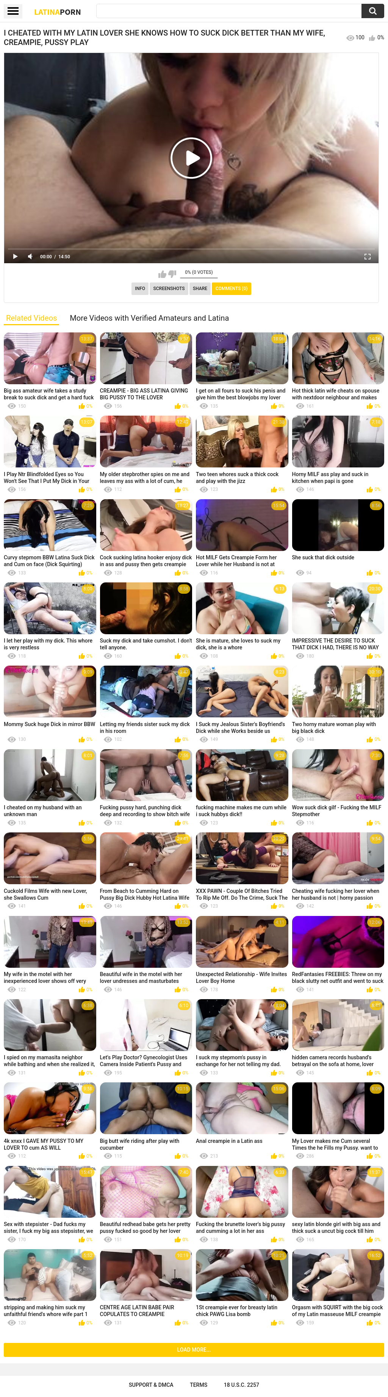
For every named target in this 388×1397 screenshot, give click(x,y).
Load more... (194, 1350)
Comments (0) (232, 288)
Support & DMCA (151, 1385)
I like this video (162, 274)
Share (200, 288)
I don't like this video (172, 274)
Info (140, 288)
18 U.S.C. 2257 (241, 1385)
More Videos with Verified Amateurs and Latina (149, 318)
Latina (57, 11)
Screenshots (169, 288)
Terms (198, 1385)
